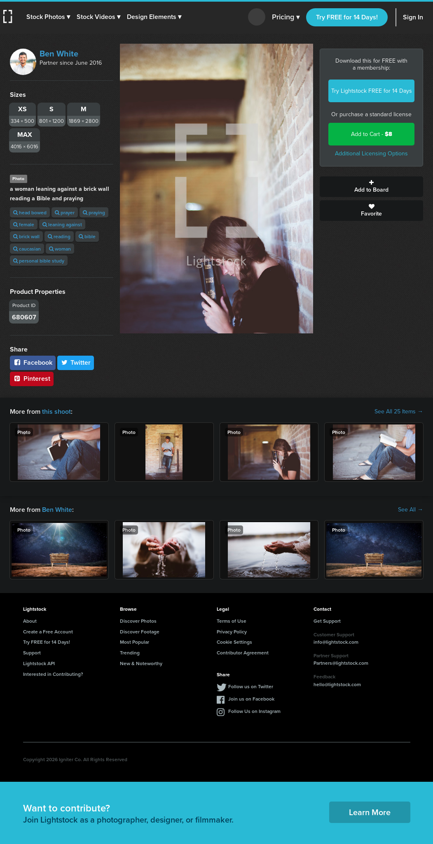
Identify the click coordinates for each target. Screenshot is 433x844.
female (23, 224)
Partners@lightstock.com (341, 662)
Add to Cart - (371, 134)
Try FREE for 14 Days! (347, 17)
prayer (65, 212)
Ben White (59, 53)
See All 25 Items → (398, 412)
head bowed (30, 212)
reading (59, 236)
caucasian (27, 248)
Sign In (413, 17)
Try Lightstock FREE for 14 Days (371, 91)
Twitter (76, 362)
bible (87, 236)
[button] (48, 17)
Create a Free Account (48, 631)
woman (60, 248)
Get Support (327, 620)
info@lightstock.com (336, 641)
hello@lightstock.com (337, 684)
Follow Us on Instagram (254, 711)
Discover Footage (139, 631)
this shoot (56, 411)
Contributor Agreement (243, 652)
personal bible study (38, 260)
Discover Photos (138, 620)
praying (94, 212)
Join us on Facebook (251, 698)
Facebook (32, 362)
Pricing (286, 17)
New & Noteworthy (141, 663)
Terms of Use (231, 620)
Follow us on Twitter (250, 686)
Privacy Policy (232, 631)
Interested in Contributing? (53, 674)
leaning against (62, 224)
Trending (130, 652)
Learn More (370, 812)
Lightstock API (39, 663)
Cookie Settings (234, 641)
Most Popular (134, 641)
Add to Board (371, 187)
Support (32, 652)
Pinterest (31, 378)
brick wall (26, 236)
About (30, 620)
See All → (410, 510)
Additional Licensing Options (371, 153)
